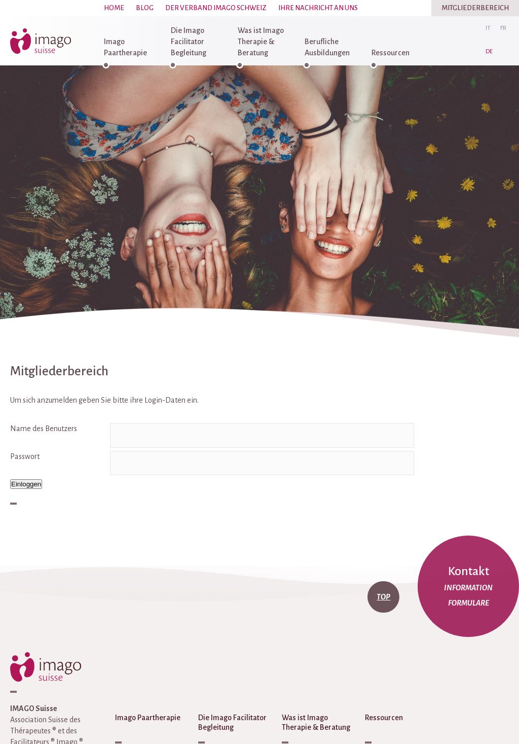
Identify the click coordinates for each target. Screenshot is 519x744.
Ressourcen (391, 53)
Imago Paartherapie (125, 47)
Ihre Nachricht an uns (318, 8)
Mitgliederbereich (475, 8)
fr (503, 28)
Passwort (25, 456)
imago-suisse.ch (43, 41)
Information (468, 588)
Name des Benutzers (43, 428)
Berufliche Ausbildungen (327, 47)
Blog (145, 8)
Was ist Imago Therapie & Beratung (261, 41)
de (489, 51)
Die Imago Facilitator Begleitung (188, 41)
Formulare (468, 603)
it (488, 28)
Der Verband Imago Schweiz (216, 8)
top (383, 597)
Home (114, 8)
